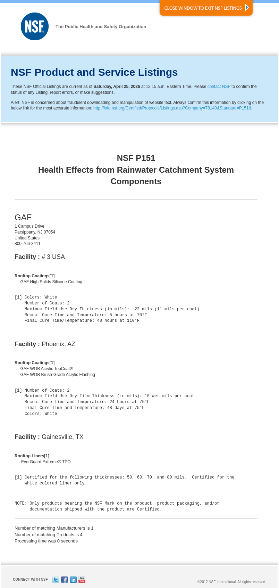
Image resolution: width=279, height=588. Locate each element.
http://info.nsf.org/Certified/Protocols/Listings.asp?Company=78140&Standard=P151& (172, 108)
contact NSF (219, 86)
